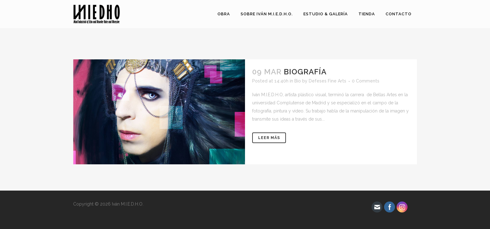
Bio (297, 80)
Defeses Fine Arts (327, 80)
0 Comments (365, 80)
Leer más (269, 138)
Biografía (305, 71)
